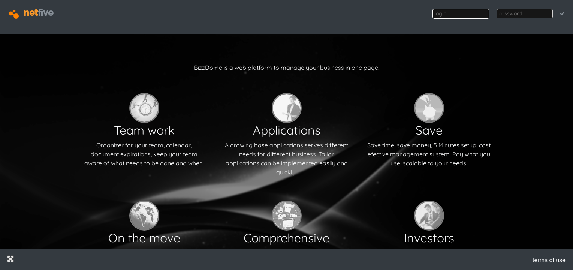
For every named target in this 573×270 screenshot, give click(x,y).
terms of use (549, 260)
